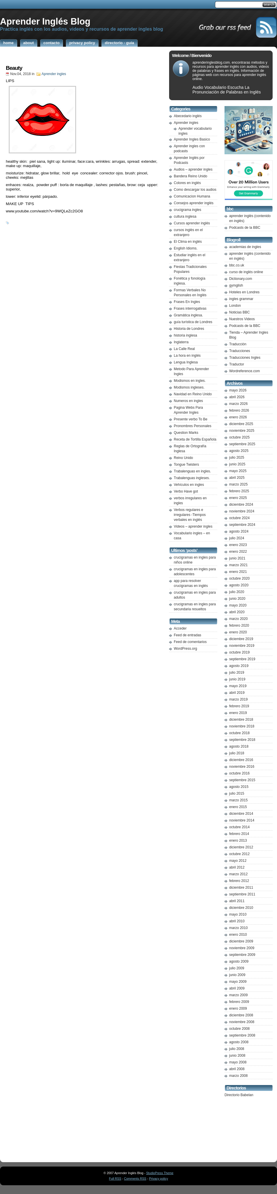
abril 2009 (237, 988)
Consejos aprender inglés (193, 203)
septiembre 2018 (242, 740)
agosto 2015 (238, 787)
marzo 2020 (238, 619)
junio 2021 (237, 558)
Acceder (180, 628)
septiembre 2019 (242, 659)
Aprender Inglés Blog (45, 21)
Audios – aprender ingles (193, 169)
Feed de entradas (187, 635)
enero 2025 (238, 498)
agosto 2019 (238, 666)
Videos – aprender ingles (193, 526)
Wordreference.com (244, 371)
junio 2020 (237, 599)
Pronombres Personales (192, 426)
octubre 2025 (239, 437)
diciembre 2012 (241, 847)
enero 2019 (238, 713)
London (235, 306)
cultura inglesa (185, 216)
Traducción (237, 344)
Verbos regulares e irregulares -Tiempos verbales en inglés (190, 515)
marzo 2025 (238, 484)
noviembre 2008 (241, 1022)
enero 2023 (238, 545)
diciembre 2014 (241, 814)
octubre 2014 (239, 827)
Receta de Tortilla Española (195, 439)
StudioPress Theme (159, 1173)
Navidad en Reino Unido (193, 394)
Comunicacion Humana (192, 196)
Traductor (236, 364)
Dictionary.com (240, 279)
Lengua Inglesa (186, 362)
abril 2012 (237, 867)
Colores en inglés (187, 183)
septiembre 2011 (242, 894)
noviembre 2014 (241, 820)
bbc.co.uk (236, 265)
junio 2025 (237, 464)
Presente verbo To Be (190, 419)
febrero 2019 (239, 706)
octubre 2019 (239, 652)
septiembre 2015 (242, 780)
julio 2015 (236, 793)
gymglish (236, 285)
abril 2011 (237, 901)
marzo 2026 (238, 404)
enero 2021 (238, 572)
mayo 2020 (237, 605)
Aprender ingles (54, 74)
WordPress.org (185, 649)
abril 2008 (237, 1069)
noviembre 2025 (241, 431)
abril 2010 (237, 921)
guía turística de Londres (193, 322)
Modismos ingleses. (189, 387)
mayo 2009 (237, 982)
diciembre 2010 (241, 908)
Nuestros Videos (242, 319)
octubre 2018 (239, 733)
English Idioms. (185, 248)
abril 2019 (237, 693)
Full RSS (115, 1178)
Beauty (14, 68)
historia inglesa (185, 335)
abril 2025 (237, 478)
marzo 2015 (238, 800)
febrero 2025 (239, 491)
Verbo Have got (186, 491)
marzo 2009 (238, 995)
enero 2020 (238, 632)
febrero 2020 (239, 625)
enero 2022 (238, 552)
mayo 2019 (237, 686)
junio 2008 (237, 1055)
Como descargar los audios (195, 190)
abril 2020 (237, 612)
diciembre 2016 (241, 760)
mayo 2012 (237, 861)
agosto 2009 (238, 961)
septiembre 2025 (242, 444)
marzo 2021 (238, 565)
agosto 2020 (238, 585)
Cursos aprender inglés (192, 223)
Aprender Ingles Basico (192, 139)
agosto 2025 (238, 451)
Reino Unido (183, 458)
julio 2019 (236, 672)
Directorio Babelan (239, 1095)
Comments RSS (135, 1178)
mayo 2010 (237, 914)
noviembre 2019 (241, 646)
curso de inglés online (246, 272)
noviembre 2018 (241, 726)
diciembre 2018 (241, 720)
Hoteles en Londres (244, 292)
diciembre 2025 (241, 424)
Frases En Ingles (187, 302)
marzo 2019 (238, 699)
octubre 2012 (239, 854)
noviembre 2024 (241, 511)
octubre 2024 (239, 518)
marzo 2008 (238, 1076)
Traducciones (239, 351)
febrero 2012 (239, 881)
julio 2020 (236, 592)
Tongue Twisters (186, 464)
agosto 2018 (238, 746)
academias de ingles (245, 247)
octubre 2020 (239, 578)
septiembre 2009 (242, 955)
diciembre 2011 (241, 887)
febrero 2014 (239, 834)
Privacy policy (158, 1178)
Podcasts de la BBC (244, 228)
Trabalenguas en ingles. (192, 471)
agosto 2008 (238, 1042)
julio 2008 (236, 1049)
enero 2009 (238, 1008)
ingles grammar (241, 299)
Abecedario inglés (187, 116)
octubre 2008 (239, 1029)
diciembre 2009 (241, 941)
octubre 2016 (239, 773)
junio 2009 (237, 975)
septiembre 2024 (242, 525)
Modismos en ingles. (190, 381)
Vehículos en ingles (189, 485)
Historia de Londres (189, 329)
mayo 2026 (237, 390)
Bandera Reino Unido (190, 176)
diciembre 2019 (241, 639)
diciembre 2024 (241, 504)
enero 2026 (238, 417)
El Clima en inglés (188, 242)
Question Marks (186, 433)
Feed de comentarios (190, 642)
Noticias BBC (239, 312)
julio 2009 (236, 968)
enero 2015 (238, 807)
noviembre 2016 (241, 767)
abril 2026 (237, 397)
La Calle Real (184, 349)
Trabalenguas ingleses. (192, 478)
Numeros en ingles (188, 401)
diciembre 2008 (241, 1015)
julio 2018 (236, 753)
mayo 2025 (237, 471)
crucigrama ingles (187, 210)
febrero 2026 (239, 410)
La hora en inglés (187, 355)
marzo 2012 (238, 874)
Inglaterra (181, 342)
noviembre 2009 (241, 948)
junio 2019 (237, 679)
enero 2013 (238, 840)
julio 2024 (236, 538)
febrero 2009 (239, 1002)
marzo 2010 (238, 928)
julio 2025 (236, 457)
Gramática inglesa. (188, 315)
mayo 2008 (237, 1062)
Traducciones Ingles (244, 358)
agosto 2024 (238, 531)
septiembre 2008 (242, 1035)
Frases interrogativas (190, 308)
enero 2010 (238, 935)
